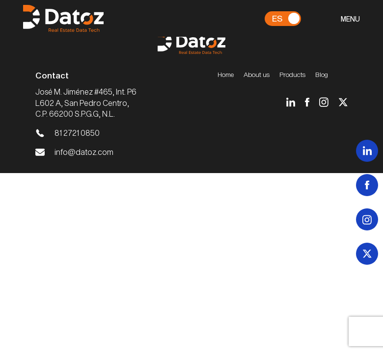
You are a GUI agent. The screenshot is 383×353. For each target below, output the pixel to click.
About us (257, 74)
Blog (321, 74)
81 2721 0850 (77, 132)
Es (277, 18)
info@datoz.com (84, 151)
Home (226, 74)
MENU (350, 19)
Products (292, 74)
